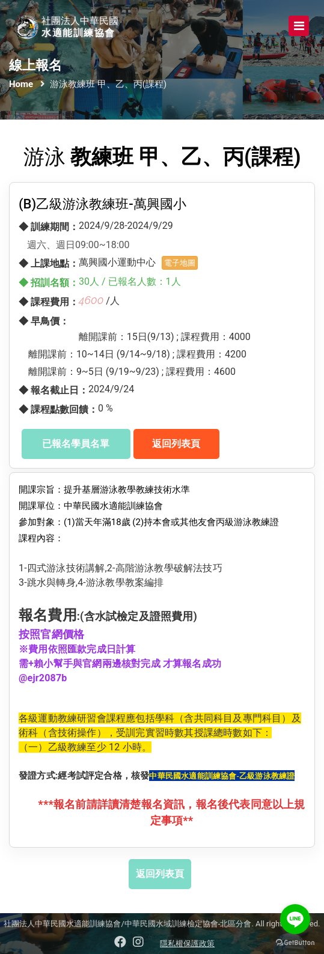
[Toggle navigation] (299, 26)
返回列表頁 (176, 443)
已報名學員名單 (75, 443)
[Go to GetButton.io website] (295, 942)
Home (21, 84)
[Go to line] (295, 919)
